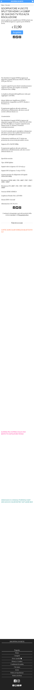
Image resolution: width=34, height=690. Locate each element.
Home (17, 653)
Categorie (17, 656)
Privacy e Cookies (17, 661)
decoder (13, 215)
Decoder (8, 5)
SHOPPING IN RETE (17, 1)
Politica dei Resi (17, 675)
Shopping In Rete (23, 215)
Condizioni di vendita (17, 664)
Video (2, 5)
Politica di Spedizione (17, 673)
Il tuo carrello (17, 658)
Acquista (17, 32)
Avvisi (17, 670)
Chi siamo (17, 667)
